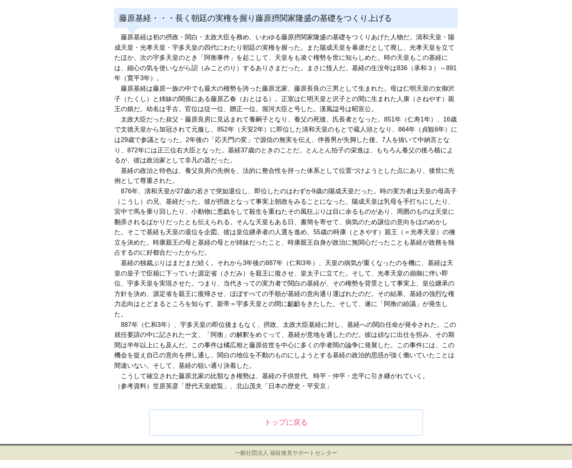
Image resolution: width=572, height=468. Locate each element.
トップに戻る (286, 422)
